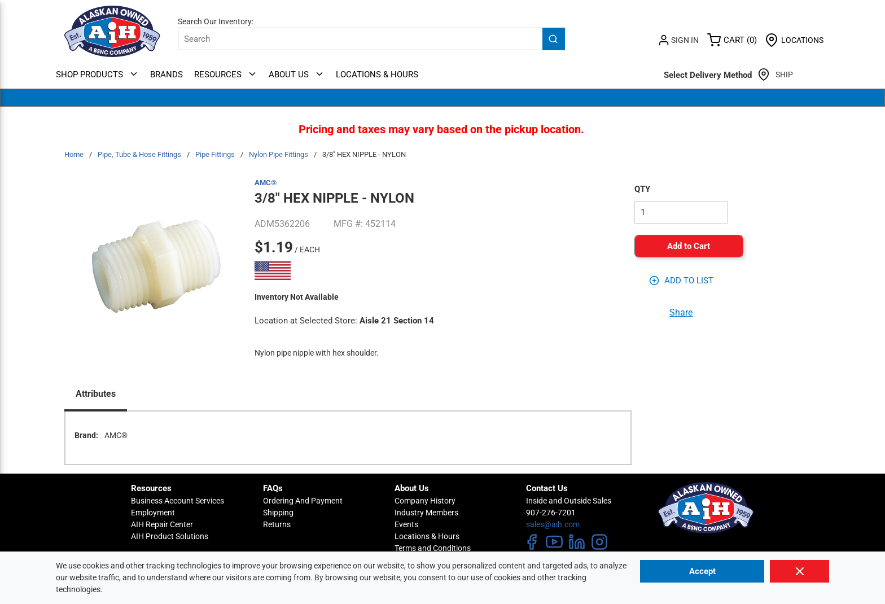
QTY (642, 189)
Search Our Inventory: (215, 21)
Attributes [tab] (96, 393)
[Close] (799, 571)
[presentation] (95, 395)
